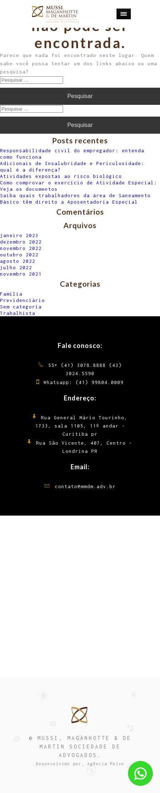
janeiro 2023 (19, 235)
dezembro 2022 (21, 242)
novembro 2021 (21, 274)
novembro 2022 (21, 248)
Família (11, 294)
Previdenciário (22, 300)
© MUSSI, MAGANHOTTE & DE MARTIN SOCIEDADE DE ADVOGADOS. (80, 746)
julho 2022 (16, 267)
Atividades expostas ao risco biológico (61, 176)
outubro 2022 (19, 254)
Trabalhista (17, 313)
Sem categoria (21, 306)
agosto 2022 (17, 261)
